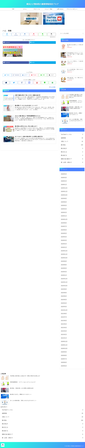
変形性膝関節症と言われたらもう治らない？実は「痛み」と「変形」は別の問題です (75, 54)
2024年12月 (64, 219)
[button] (83, 33)
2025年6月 (64, 202)
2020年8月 (64, 355)
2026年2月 (64, 181)
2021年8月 (64, 313)
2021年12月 (64, 310)
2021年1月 (64, 338)
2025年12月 (64, 188)
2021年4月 (64, 327)
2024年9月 (64, 223)
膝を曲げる (72, 155)
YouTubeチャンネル (72, 134)
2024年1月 (64, 247)
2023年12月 (64, 250)
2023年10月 (64, 257)
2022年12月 (64, 278)
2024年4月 (64, 236)
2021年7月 (64, 317)
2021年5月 (64, 324)
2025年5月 (64, 205)
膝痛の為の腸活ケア (72, 159)
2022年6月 (64, 296)
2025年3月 (64, 209)
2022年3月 (64, 306)
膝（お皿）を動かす (72, 162)
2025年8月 (64, 198)
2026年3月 (64, 177)
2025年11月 (64, 191)
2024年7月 (64, 226)
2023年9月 (64, 261)
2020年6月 (64, 362)
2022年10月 (64, 285)
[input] (71, 33)
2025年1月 (64, 216)
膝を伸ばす (72, 148)
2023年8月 (64, 264)
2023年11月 (64, 254)
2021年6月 (64, 320)
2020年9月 (64, 352)
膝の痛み (72, 145)
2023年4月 (64, 271)
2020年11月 (64, 345)
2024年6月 (64, 230)
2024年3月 (64, 240)
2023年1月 (64, 275)
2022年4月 (64, 303)
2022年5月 (64, 299)
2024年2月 (64, 243)
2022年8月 (64, 292)
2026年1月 (64, 184)
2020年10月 (64, 348)
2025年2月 (64, 212)
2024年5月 (64, 233)
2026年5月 (64, 174)
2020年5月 (64, 366)
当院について (72, 141)
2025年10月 (64, 195)
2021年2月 (64, 334)
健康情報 (72, 138)
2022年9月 (64, 289)
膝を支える (72, 152)
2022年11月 (64, 282)
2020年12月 (64, 341)
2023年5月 (64, 268)
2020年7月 (64, 359)
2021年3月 (64, 331)
